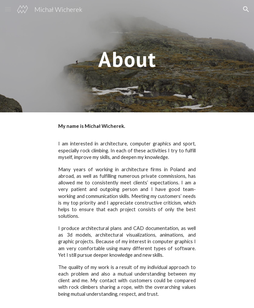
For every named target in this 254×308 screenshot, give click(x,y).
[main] (127, 56)
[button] (8, 9)
